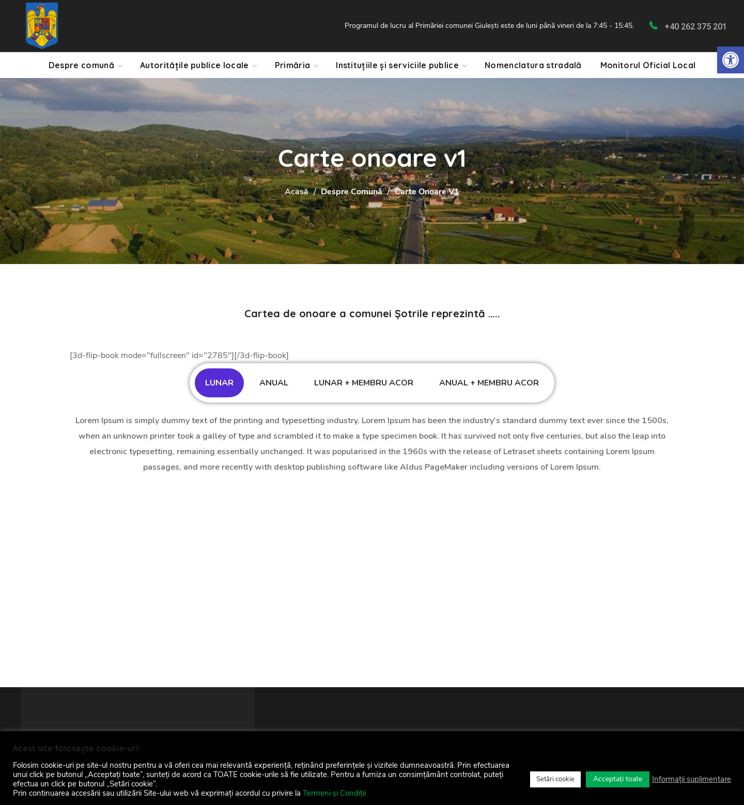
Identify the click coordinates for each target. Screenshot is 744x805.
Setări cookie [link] (555, 779)
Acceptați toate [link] (617, 779)
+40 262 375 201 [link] (695, 27)
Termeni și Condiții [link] (334, 793)
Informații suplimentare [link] (691, 779)
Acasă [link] (296, 191)
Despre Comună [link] (351, 191)
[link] (730, 60)
